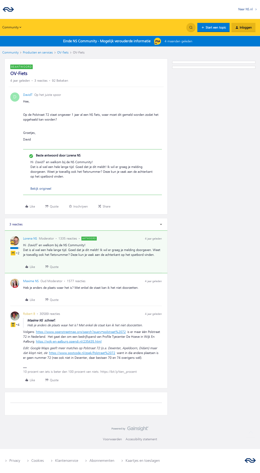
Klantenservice (66, 461)
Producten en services (38, 52)
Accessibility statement (141, 439)
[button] (213, 27)
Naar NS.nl (245, 9)
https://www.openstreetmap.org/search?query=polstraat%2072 (81, 332)
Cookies (37, 461)
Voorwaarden (112, 439)
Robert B (29, 314)
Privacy (14, 461)
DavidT (27, 95)
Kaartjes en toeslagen (143, 461)
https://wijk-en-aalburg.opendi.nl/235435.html (69, 341)
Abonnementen (101, 461)
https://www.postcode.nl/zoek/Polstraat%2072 (82, 353)
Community (10, 52)
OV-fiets (63, 52)
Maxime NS (31, 281)
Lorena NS (30, 238)
